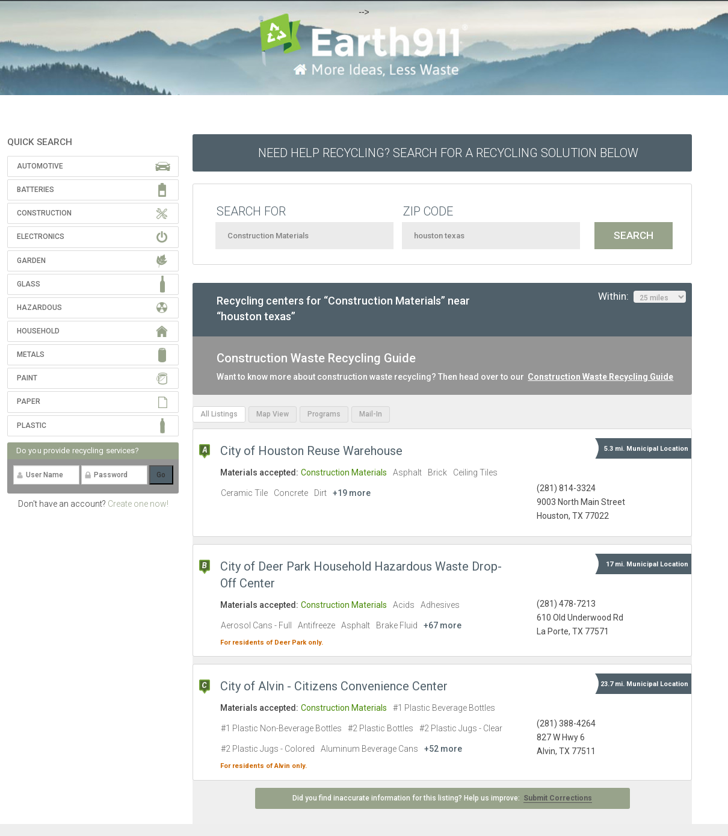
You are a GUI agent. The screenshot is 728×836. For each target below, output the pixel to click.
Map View (272, 414)
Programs (324, 414)
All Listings (219, 414)
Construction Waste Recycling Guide (600, 377)
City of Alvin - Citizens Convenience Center (334, 686)
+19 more (352, 493)
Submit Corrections (557, 798)
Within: (642, 296)
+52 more (443, 749)
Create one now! (138, 504)
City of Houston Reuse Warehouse (311, 451)
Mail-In (370, 414)
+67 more (442, 625)
